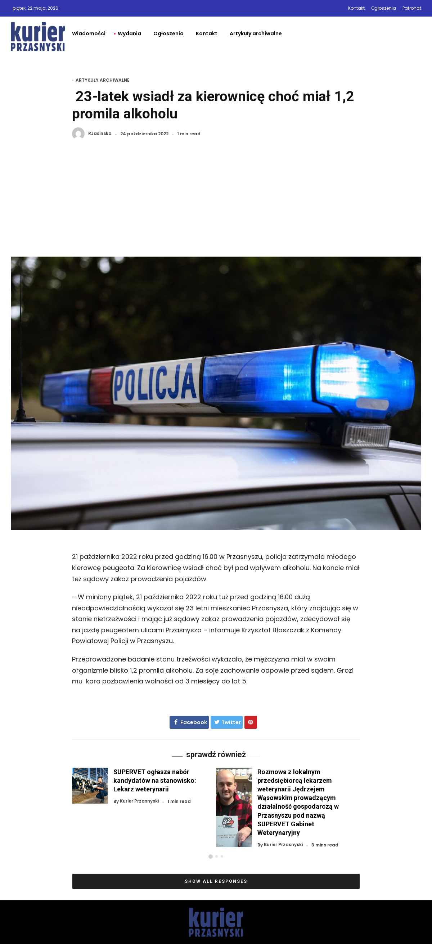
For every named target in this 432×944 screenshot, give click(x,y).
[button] (210, 856)
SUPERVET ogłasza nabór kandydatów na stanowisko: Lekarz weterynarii (154, 780)
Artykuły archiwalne (256, 33)
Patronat (411, 8)
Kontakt (356, 8)
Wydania (129, 33)
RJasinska (100, 133)
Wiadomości (88, 33)
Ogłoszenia (383, 8)
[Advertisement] (216, 202)
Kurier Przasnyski (139, 801)
